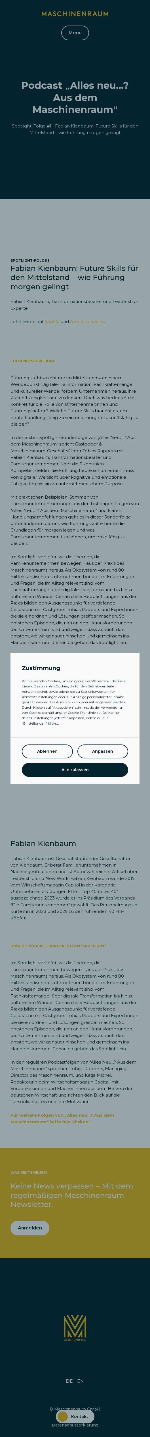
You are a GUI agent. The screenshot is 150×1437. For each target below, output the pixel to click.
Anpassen (102, 751)
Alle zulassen (75, 769)
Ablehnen (47, 751)
